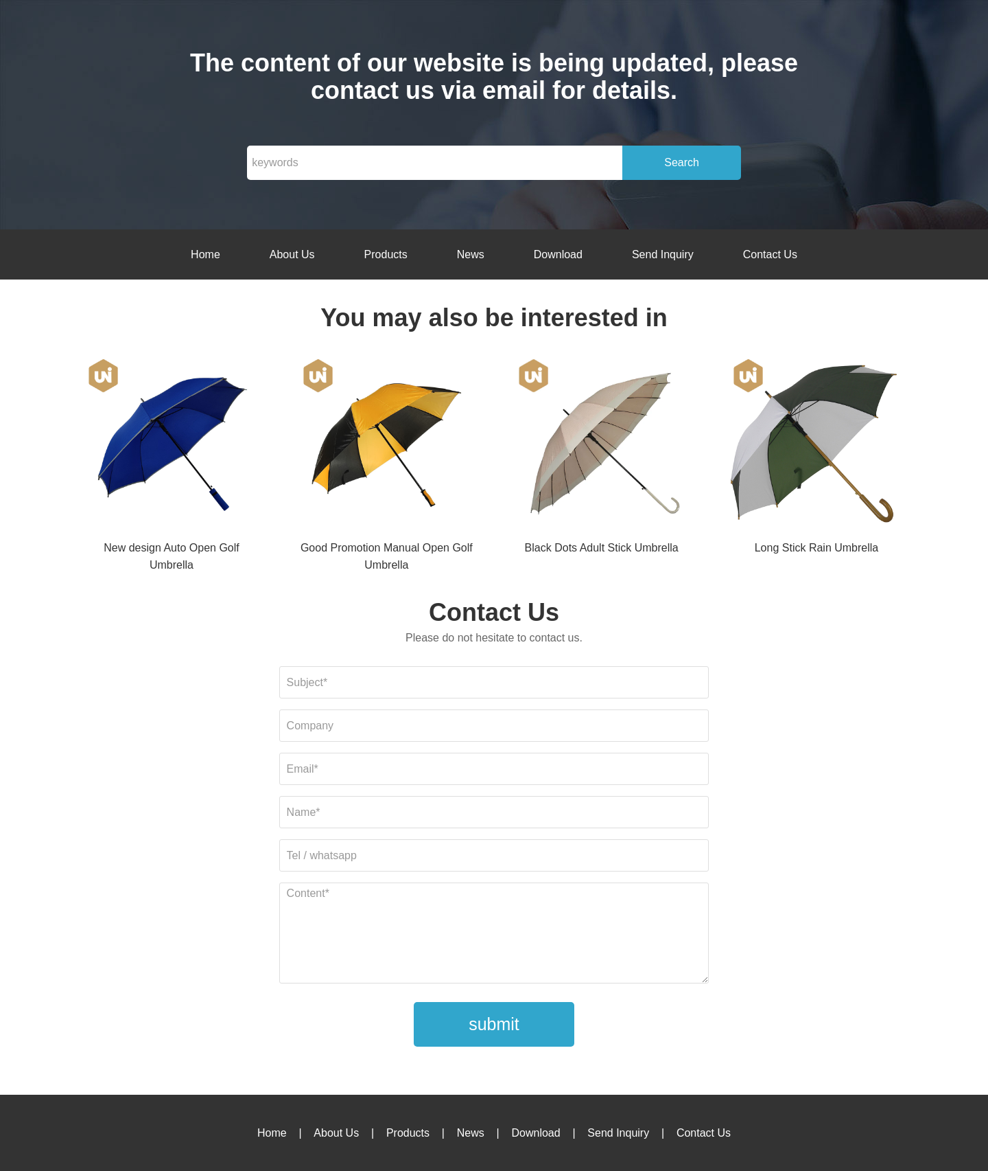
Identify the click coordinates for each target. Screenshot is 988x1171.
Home (205, 254)
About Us (292, 254)
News (470, 254)
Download (558, 254)
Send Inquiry (663, 254)
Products (386, 254)
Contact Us (770, 254)
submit (494, 1024)
